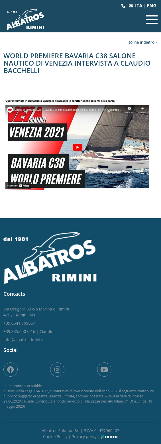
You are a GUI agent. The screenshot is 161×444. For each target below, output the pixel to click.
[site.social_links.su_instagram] (57, 369)
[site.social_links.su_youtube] (104, 369)
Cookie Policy (55, 436)
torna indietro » (143, 42)
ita (139, 6)
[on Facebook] (10, 369)
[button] (124, 6)
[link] (36, 312)
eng (151, 6)
